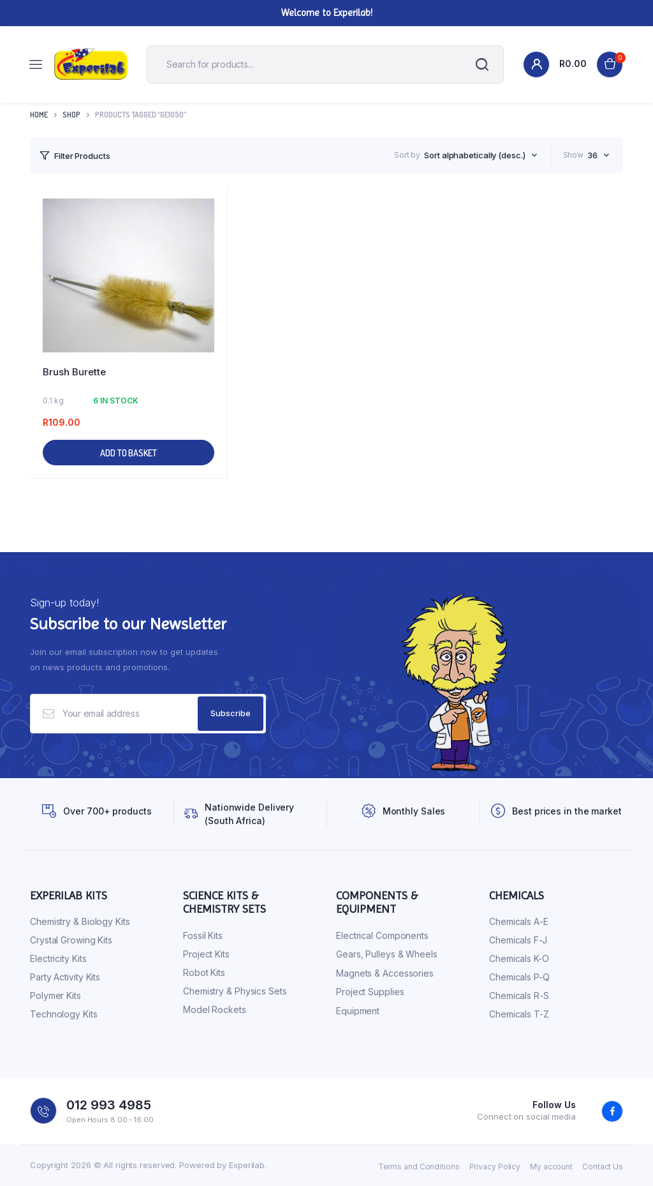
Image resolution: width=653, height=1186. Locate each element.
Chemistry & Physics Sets (235, 991)
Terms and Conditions (419, 1166)
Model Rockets (214, 1009)
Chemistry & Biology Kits (80, 921)
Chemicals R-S (519, 995)
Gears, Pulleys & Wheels (386, 954)
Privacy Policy (495, 1166)
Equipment (357, 1010)
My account (551, 1166)
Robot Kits (204, 972)
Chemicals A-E (518, 921)
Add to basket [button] (128, 452)
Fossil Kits (203, 935)
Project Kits (206, 954)
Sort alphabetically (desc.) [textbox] (474, 155)
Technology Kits (64, 1014)
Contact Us (602, 1166)
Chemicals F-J (518, 940)
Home (39, 114)
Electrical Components (382, 935)
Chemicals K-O (519, 958)
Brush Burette (74, 372)
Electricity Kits (58, 958)
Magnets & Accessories (385, 973)
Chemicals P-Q (519, 977)
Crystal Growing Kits (71, 940)
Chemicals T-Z (519, 1014)
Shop (71, 114)
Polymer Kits (55, 995)
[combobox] (480, 155)
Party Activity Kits (65, 977)
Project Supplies (370, 991)
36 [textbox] (592, 155)
